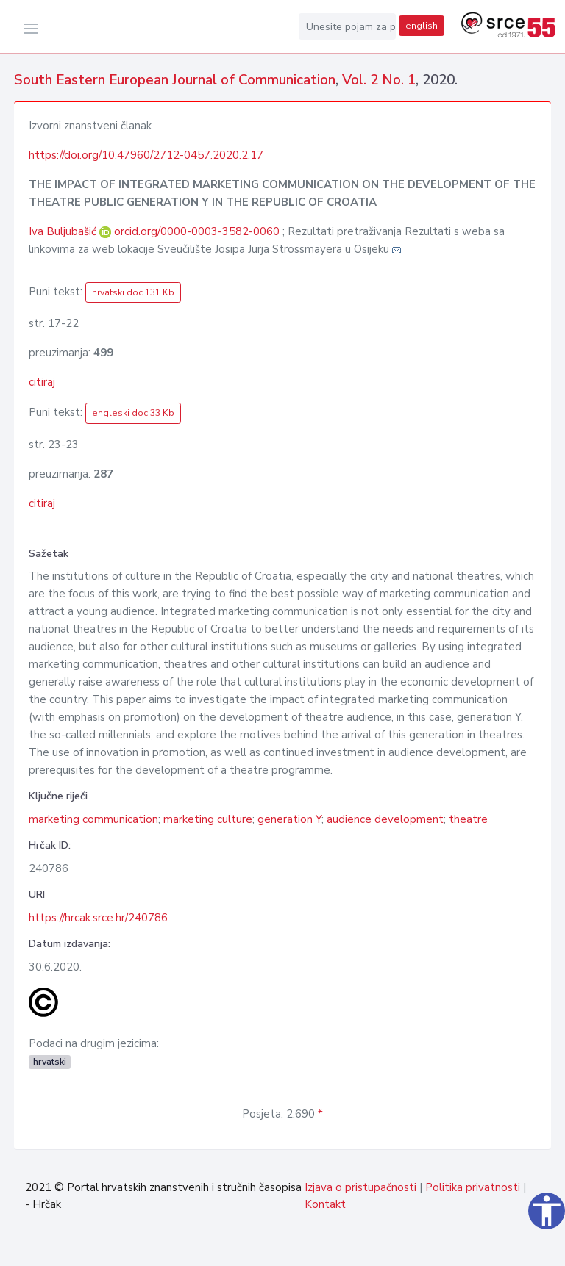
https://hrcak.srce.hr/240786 (98, 917)
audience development (385, 819)
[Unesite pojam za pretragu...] (347, 26)
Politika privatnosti (472, 1187)
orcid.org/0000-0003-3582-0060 (197, 231)
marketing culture (207, 819)
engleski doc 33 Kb (133, 413)
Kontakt (325, 1204)
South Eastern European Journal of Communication (174, 80)
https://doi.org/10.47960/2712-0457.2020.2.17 (146, 155)
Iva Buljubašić (64, 231)
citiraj (42, 382)
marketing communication (93, 819)
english (421, 26)
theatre (468, 819)
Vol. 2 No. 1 (379, 80)
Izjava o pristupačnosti (360, 1187)
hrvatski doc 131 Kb (133, 292)
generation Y (289, 819)
